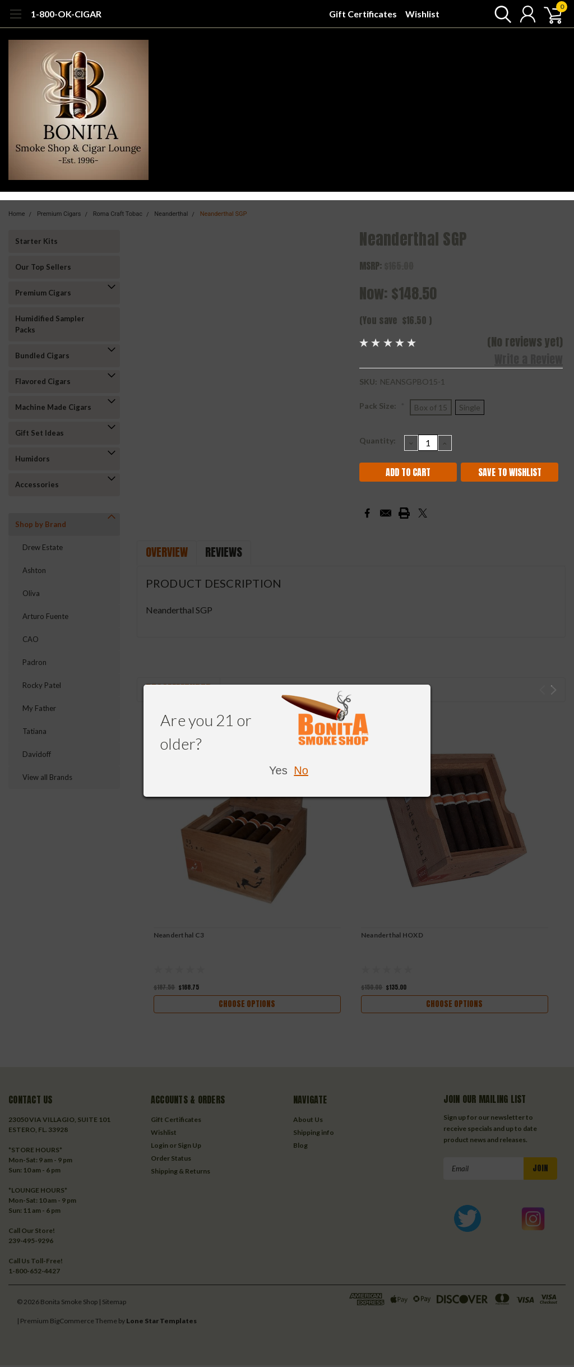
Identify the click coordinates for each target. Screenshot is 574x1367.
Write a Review (528, 359)
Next (553, 690)
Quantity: (377, 440)
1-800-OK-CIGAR (66, 13)
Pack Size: (382, 405)
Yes (278, 770)
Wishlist (422, 13)
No (301, 770)
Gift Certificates (363, 13)
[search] (499, 14)
